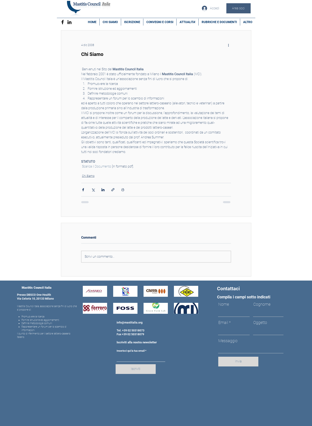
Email (223, 322)
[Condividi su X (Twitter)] (93, 190)
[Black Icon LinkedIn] (69, 22)
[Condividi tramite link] (113, 190)
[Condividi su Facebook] (83, 190)
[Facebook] (62, 22)
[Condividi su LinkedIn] (103, 190)
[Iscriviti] (135, 369)
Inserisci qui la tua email (131, 350)
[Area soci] (238, 8)
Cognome (261, 304)
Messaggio (227, 341)
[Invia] (238, 362)
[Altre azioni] (228, 45)
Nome (223, 304)
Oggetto (260, 322)
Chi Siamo (88, 175)
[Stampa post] (123, 190)
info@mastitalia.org (130, 322)
